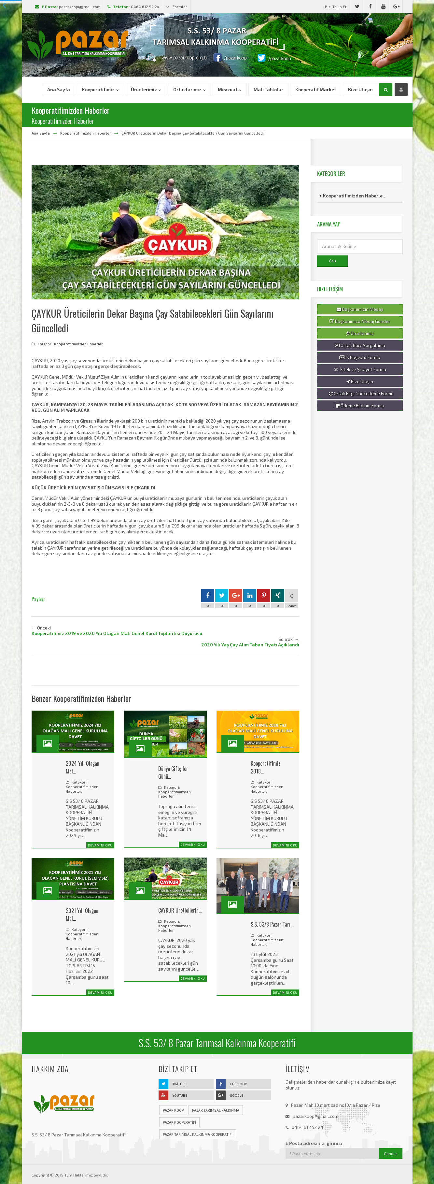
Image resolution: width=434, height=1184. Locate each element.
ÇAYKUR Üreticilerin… (180, 910)
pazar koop (173, 1110)
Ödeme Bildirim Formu (360, 405)
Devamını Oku (100, 845)
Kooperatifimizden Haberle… (354, 195)
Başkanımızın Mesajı (360, 309)
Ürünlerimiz (360, 333)
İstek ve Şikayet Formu (359, 369)
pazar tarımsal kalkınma (215, 1110)
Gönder (390, 1153)
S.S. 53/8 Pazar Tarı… (272, 924)
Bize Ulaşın (359, 381)
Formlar (176, 6)
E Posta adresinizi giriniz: (314, 1143)
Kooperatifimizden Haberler (85, 133)
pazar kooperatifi (179, 1122)
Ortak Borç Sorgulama (360, 345)
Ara (332, 260)
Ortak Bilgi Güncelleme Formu (361, 393)
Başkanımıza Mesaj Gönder (359, 321)
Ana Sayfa (41, 133)
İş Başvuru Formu (359, 357)
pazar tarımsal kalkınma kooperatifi (197, 1134)
